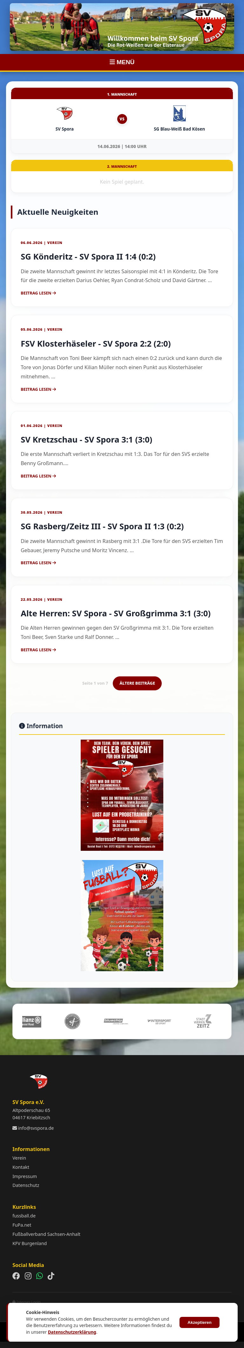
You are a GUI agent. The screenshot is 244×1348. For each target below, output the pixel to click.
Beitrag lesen (38, 293)
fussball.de (24, 1216)
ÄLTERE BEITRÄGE (137, 683)
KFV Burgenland (29, 1243)
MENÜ (122, 62)
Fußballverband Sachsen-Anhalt (46, 1234)
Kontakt (20, 1167)
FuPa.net (21, 1225)
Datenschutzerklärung (72, 1332)
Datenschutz (25, 1185)
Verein (19, 1158)
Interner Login (26, 1301)
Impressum (24, 1176)
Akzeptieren (199, 1322)
